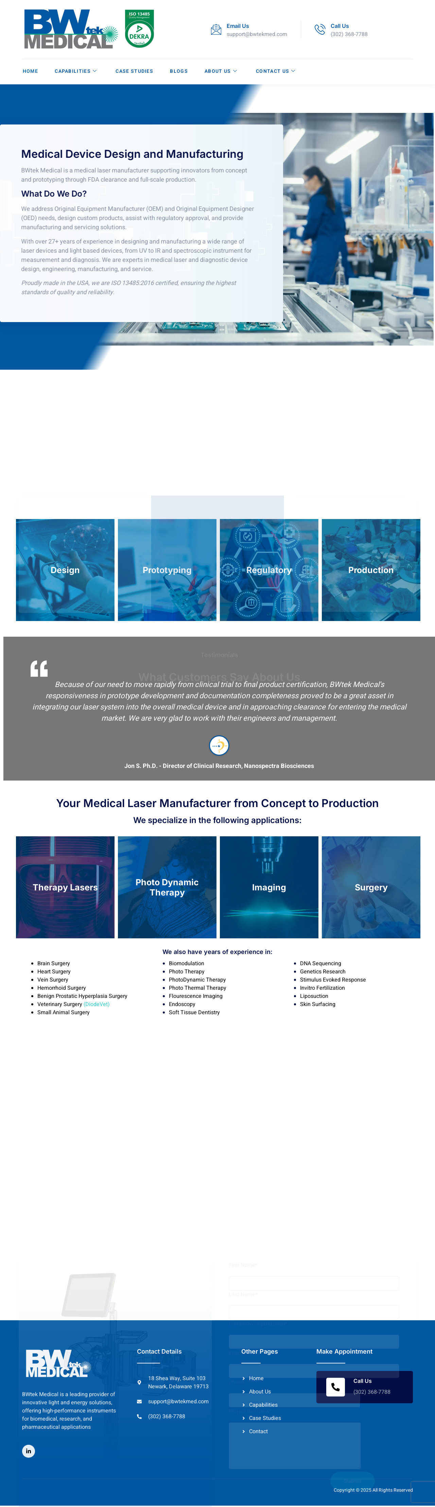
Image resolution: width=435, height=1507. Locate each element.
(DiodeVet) (96, 1005)
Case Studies (134, 71)
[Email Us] (216, 29)
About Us (221, 71)
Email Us (238, 25)
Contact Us (276, 71)
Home (29, 71)
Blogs (179, 71)
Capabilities (75, 71)
